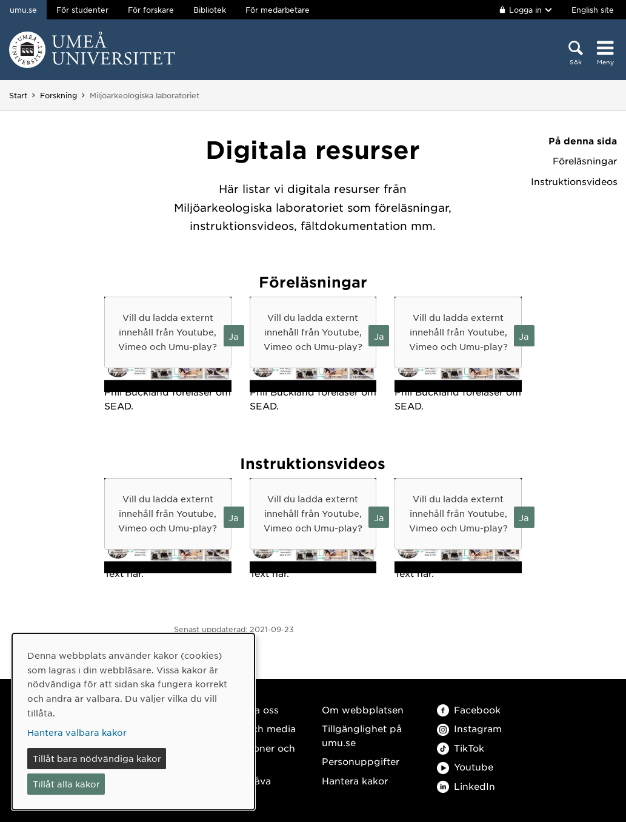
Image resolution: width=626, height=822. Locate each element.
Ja (233, 336)
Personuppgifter (360, 761)
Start (18, 95)
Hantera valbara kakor (77, 732)
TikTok (460, 747)
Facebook (469, 709)
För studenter (82, 10)
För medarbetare (277, 10)
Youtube (465, 766)
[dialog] (133, 721)
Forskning (58, 95)
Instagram (469, 728)
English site (592, 10)
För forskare (151, 10)
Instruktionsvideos (574, 181)
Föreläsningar (585, 160)
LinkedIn (466, 786)
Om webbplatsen (363, 709)
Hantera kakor (355, 780)
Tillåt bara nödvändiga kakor (97, 758)
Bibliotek (209, 10)
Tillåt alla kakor (66, 783)
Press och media (257, 728)
